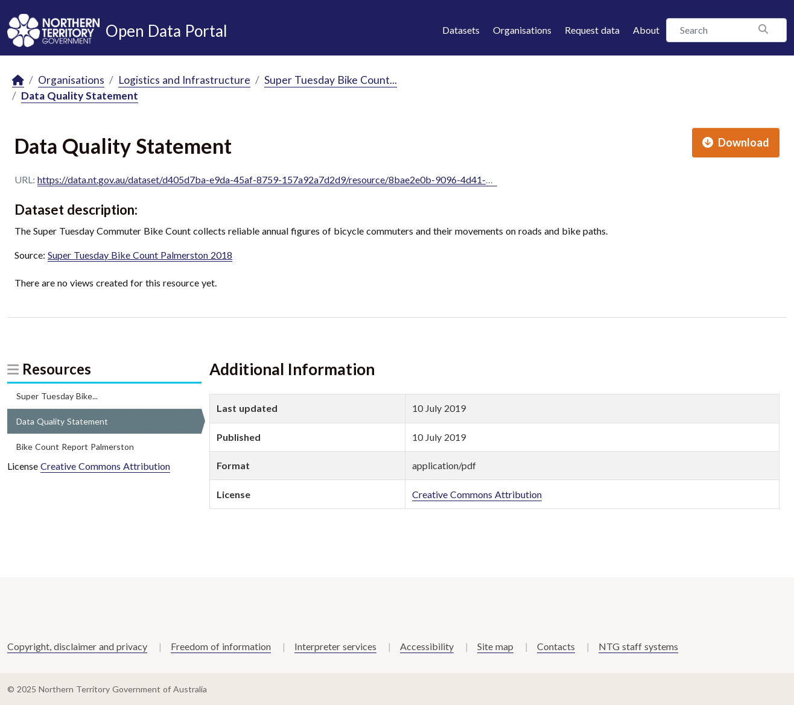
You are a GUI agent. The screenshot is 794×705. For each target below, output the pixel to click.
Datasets (461, 30)
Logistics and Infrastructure (184, 80)
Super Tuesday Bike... (57, 396)
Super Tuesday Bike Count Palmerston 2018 (140, 255)
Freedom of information (221, 646)
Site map (495, 646)
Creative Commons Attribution (105, 466)
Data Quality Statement (79, 95)
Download (735, 142)
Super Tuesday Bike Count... (330, 80)
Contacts (556, 646)
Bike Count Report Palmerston (75, 446)
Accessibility (427, 646)
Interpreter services (335, 646)
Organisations (522, 30)
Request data (592, 30)
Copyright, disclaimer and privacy (77, 646)
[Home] (18, 80)
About (646, 30)
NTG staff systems (638, 646)
